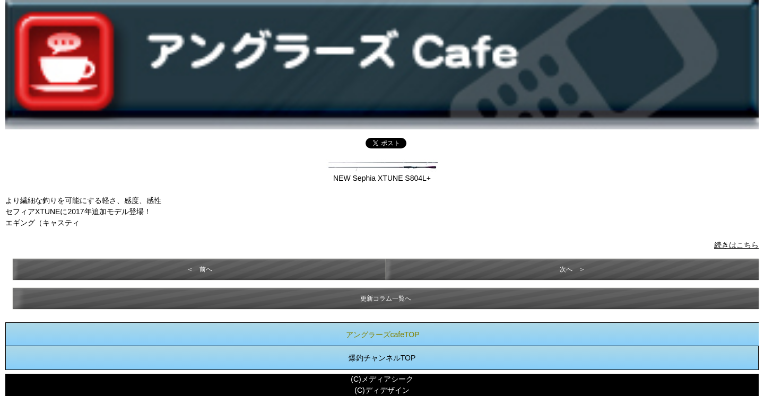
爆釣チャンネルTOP (382, 358)
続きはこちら (736, 245)
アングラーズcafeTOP (383, 334)
